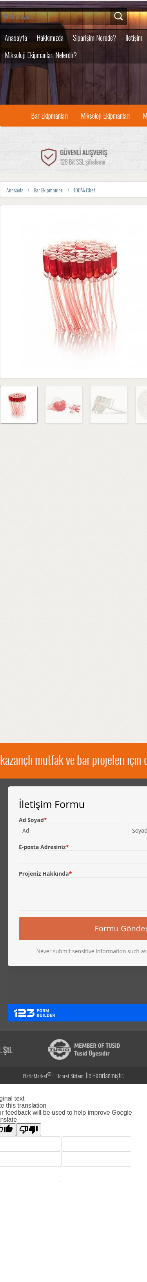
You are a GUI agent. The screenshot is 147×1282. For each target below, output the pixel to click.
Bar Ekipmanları (49, 115)
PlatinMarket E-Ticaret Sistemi (54, 1076)
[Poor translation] (28, 1129)
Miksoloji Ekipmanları (105, 115)
